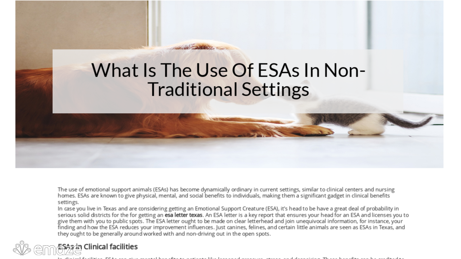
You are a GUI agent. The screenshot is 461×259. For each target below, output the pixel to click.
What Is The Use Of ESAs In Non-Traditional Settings (228, 79)
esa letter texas (183, 214)
